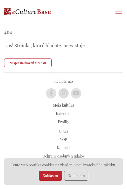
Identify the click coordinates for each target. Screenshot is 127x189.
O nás (63, 131)
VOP (63, 139)
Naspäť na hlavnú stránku (28, 63)
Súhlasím (50, 175)
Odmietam (76, 175)
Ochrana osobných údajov (64, 156)
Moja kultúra (63, 105)
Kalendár (63, 113)
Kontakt (63, 147)
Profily (63, 121)
